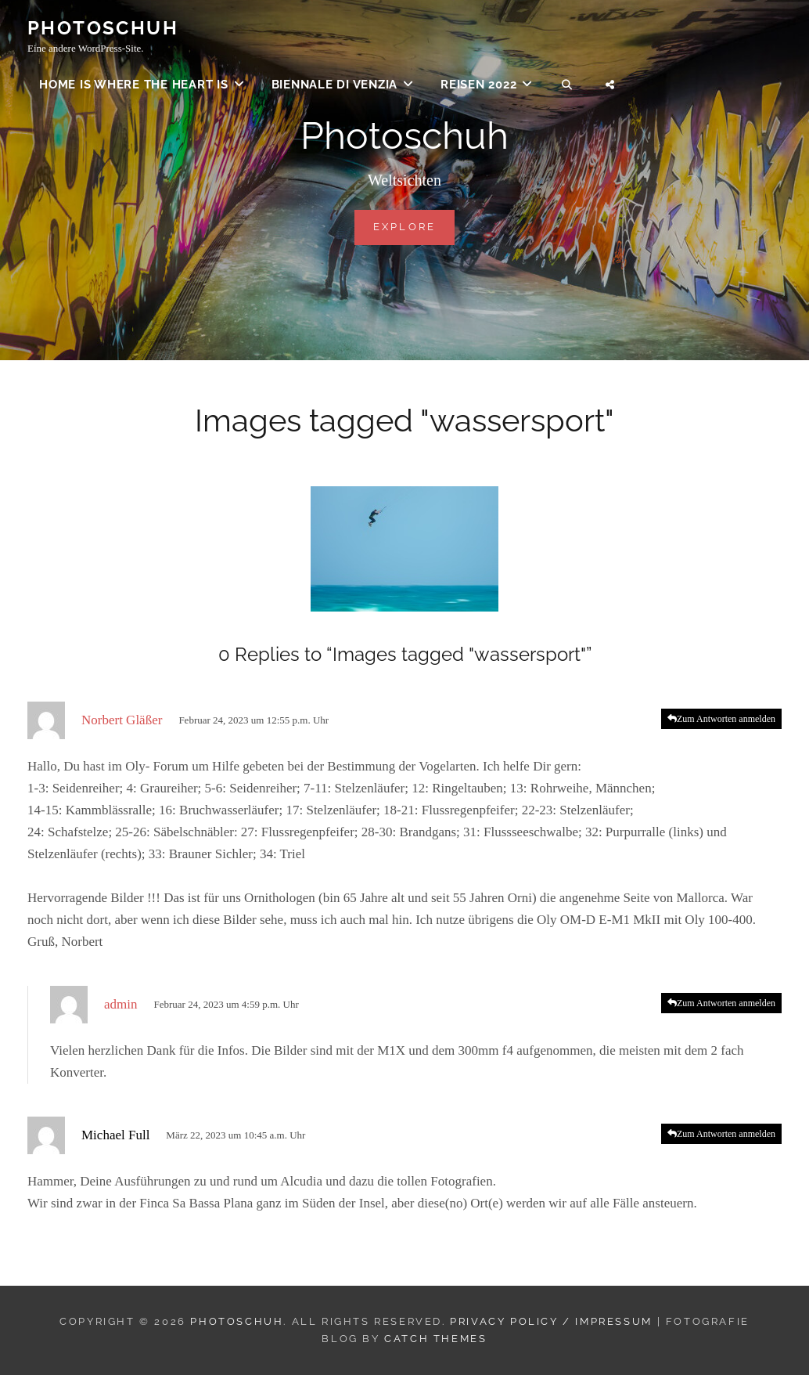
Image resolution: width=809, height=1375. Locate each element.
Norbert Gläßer (121, 720)
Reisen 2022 (478, 86)
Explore (414, 225)
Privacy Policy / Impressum (551, 1321)
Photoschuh (102, 29)
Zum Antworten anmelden (726, 718)
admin (121, 1004)
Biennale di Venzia (334, 86)
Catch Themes (435, 1338)
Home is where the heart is (133, 86)
